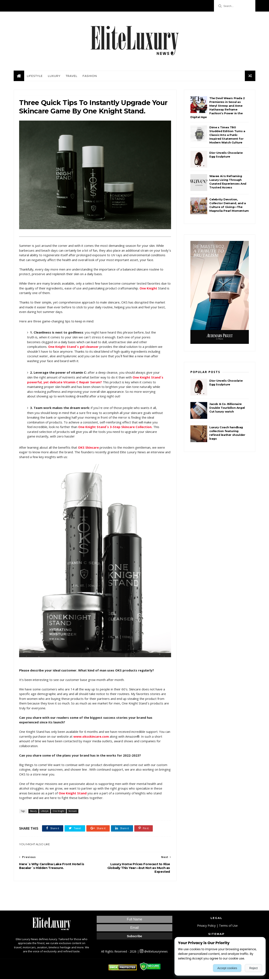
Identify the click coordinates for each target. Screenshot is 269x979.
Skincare (72, 810)
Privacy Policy (206, 926)
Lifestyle (35, 76)
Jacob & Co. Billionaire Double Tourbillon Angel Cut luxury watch (227, 407)
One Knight (58, 810)
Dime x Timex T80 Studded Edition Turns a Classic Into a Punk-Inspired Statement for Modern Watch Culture (227, 135)
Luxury (54, 76)
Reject (253, 968)
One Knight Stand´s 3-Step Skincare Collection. (115, 427)
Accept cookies (227, 968)
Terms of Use (228, 926)
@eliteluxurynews (154, 951)
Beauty (33, 810)
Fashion (90, 76)
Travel (71, 76)
